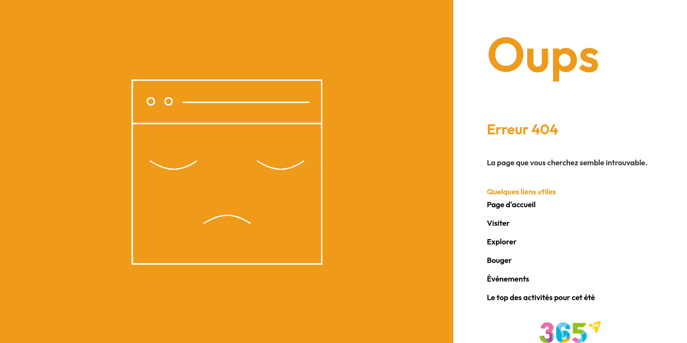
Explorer (502, 241)
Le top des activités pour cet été (541, 297)
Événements (508, 278)
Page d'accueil (511, 204)
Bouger (499, 260)
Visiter (498, 223)
